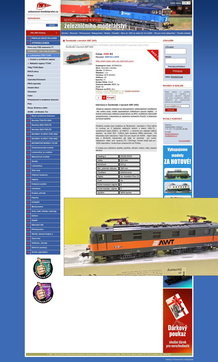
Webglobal (188, 359)
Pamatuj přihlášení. (177, 66)
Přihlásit (177, 71)
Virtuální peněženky (132, 91)
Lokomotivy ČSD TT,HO (138, 45)
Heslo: (168, 56)
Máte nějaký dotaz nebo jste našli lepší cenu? (115, 61)
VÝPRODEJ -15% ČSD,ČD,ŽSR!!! (112, 45)
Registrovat (177, 76)
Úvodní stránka (72, 45)
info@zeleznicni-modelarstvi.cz (172, 135)
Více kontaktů (184, 141)
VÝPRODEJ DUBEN (88, 45)
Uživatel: (169, 47)
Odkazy (168, 359)
